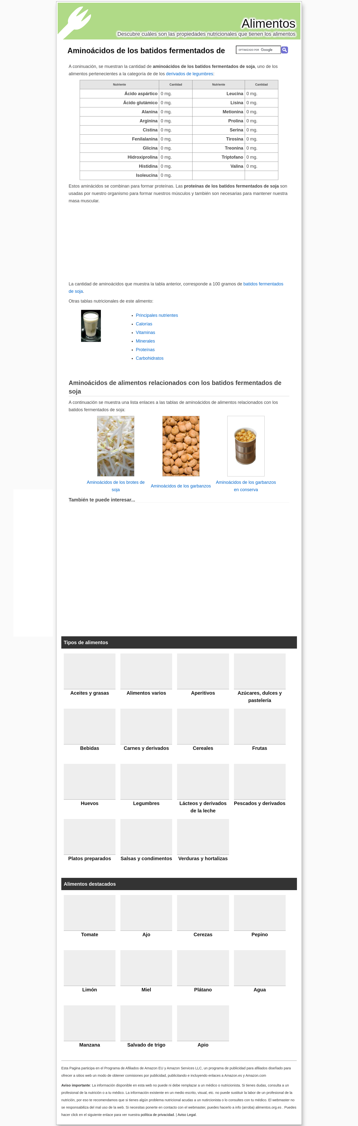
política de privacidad (157, 1115)
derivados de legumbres (189, 73)
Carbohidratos (150, 358)
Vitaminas (145, 332)
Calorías (144, 323)
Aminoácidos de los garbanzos (181, 486)
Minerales (145, 341)
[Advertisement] (179, 241)
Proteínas (145, 349)
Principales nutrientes (157, 315)
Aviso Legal (187, 1115)
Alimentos (268, 23)
